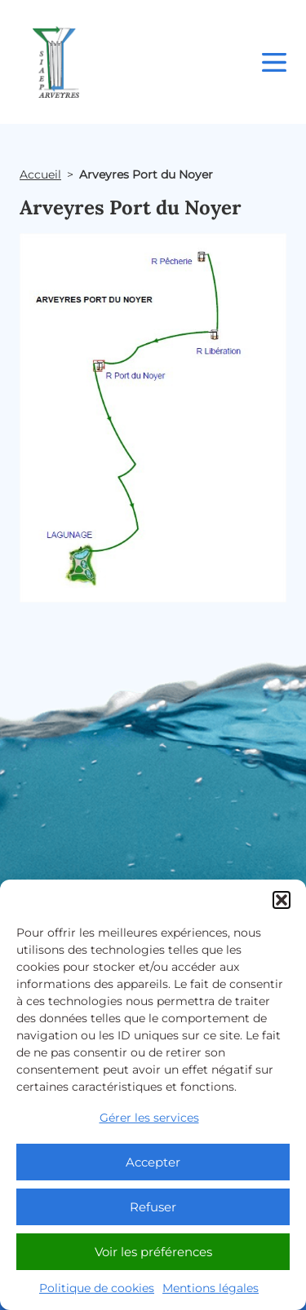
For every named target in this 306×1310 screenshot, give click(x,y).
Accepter (153, 1162)
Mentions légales (210, 1288)
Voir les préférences (153, 1251)
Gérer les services (149, 1117)
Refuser (153, 1207)
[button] (281, 900)
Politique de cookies (96, 1288)
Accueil (40, 174)
